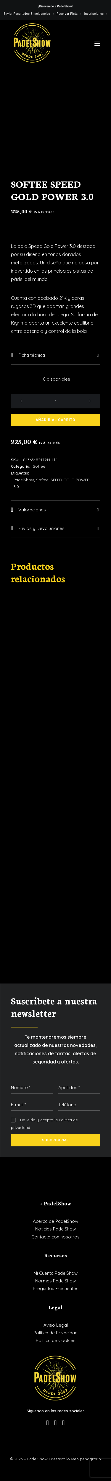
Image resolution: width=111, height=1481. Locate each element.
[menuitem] (28, 13)
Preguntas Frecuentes (55, 1288)
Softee (39, 466)
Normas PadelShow (55, 1281)
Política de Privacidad (55, 1333)
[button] (97, 43)
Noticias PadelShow (55, 1229)
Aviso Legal (56, 1325)
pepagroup (90, 1459)
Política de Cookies (55, 1340)
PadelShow (24, 479)
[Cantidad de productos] (55, 401)
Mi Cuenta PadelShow (55, 1273)
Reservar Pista (69, 13)
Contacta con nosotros (55, 1237)
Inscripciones (95, 13)
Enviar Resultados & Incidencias (29, 13)
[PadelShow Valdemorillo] (32, 43)
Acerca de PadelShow (55, 1221)
